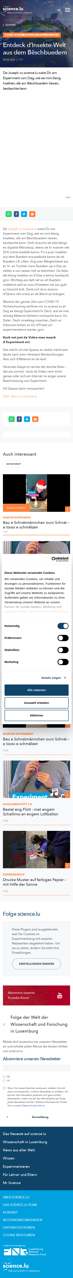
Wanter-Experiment (17, 517)
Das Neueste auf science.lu (24, 1134)
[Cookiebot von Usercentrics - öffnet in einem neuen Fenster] (52, 559)
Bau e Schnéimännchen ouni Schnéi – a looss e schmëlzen (36, 525)
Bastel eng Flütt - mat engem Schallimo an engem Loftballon (30, 812)
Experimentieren (16, 1166)
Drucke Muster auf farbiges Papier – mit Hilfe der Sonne (34, 882)
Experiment (13, 464)
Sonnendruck (14, 874)
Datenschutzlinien (19, 1228)
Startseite (9, 24)
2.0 (17, 804)
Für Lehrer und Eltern (20, 1174)
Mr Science (12, 1183)
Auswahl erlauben (36, 702)
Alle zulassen (36, 690)
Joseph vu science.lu (22, 229)
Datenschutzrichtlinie (33, 1105)
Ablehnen (36, 715)
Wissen (8, 1158)
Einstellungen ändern (36, 964)
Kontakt (10, 1212)
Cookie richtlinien (19, 1235)
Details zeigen (51, 677)
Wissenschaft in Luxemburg (25, 1142)
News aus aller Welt (19, 1150)
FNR (20, 59)
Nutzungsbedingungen (22, 1220)
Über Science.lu (16, 1197)
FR (58, 10)
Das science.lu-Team (20, 1205)
